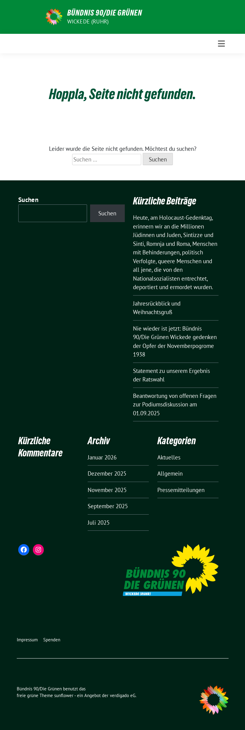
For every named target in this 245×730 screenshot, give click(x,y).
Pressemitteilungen (181, 490)
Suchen (28, 200)
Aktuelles (168, 457)
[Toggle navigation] (221, 43)
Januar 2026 (102, 457)
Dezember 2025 (107, 473)
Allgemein (170, 473)
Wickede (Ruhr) (88, 21)
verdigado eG (122, 695)
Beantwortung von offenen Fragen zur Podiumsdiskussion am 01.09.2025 (174, 404)
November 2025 (107, 490)
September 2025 (108, 506)
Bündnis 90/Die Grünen (104, 12)
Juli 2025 (99, 522)
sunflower (63, 695)
